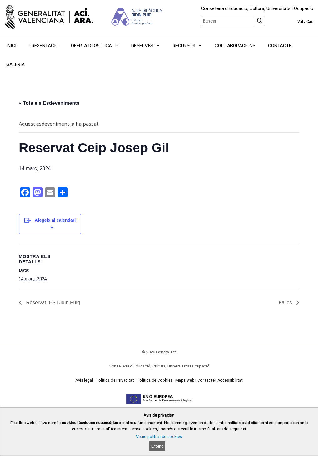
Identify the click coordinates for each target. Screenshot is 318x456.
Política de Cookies (155, 380)
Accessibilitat (230, 380)
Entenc (157, 446)
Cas (309, 21)
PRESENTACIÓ (43, 45)
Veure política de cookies (159, 436)
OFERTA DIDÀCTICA (98, 45)
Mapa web (184, 380)
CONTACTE (279, 45)
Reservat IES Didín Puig (52, 302)
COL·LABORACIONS (235, 45)
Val (300, 21)
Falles (286, 302)
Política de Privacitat (115, 380)
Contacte (206, 380)
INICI (11, 45)
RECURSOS (191, 45)
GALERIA (15, 64)
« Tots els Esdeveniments (49, 103)
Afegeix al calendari (55, 220)
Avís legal (84, 380)
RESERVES (148, 45)
